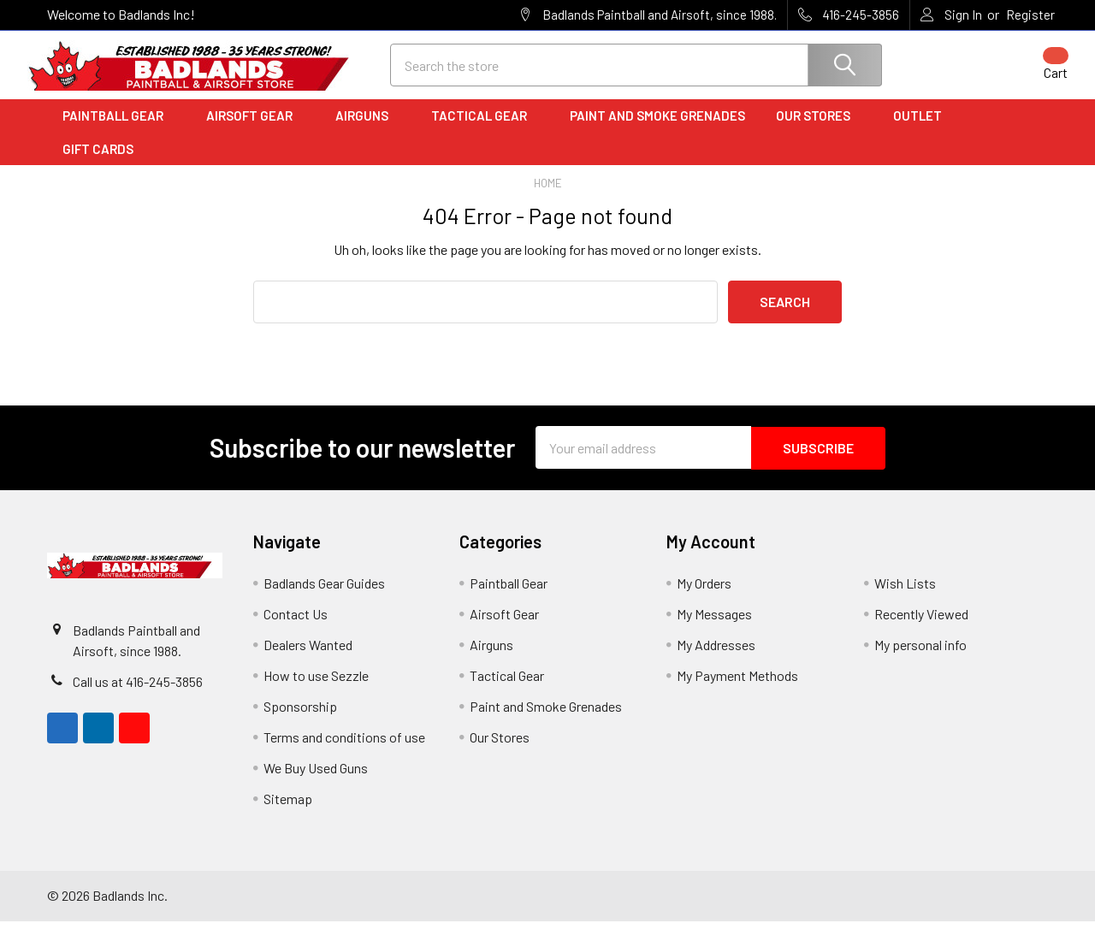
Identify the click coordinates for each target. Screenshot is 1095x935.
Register (1030, 14)
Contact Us (295, 627)
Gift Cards (97, 163)
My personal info (920, 658)
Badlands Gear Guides (324, 597)
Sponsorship (300, 720)
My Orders (704, 597)
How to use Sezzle (316, 689)
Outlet (923, 131)
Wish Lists (905, 597)
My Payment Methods (737, 689)
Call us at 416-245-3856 (138, 695)
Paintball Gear (118, 131)
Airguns (367, 131)
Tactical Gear (485, 131)
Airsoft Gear (255, 131)
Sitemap (287, 812)
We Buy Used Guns (315, 781)
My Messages (714, 627)
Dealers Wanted (307, 658)
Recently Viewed (921, 627)
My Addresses (716, 658)
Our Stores (819, 131)
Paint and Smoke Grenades (657, 131)
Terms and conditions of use (344, 751)
